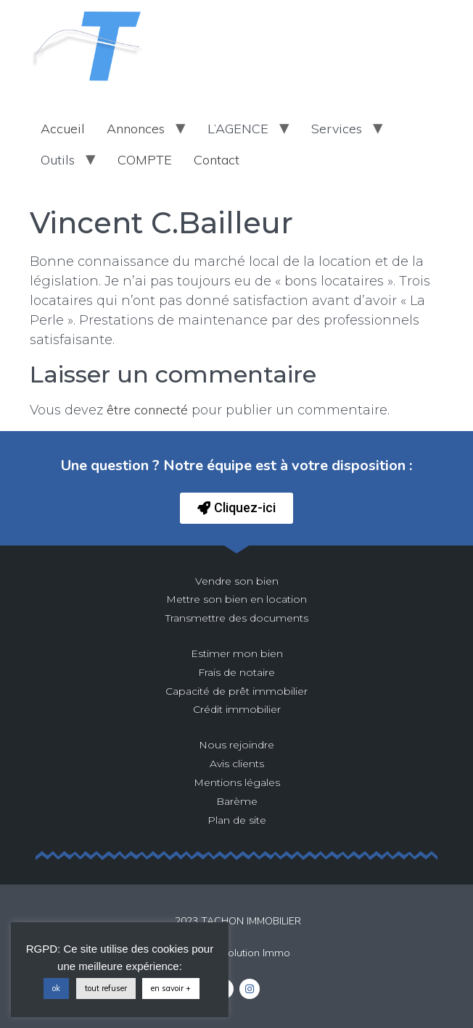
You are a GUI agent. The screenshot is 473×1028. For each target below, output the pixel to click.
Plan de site (236, 820)
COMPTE (145, 159)
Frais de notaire (236, 672)
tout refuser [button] (106, 988)
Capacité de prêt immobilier (236, 691)
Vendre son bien (237, 581)
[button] (236, 508)
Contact (216, 159)
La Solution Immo (248, 952)
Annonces (136, 128)
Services (336, 128)
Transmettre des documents (236, 617)
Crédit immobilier (237, 709)
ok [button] (56, 988)
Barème (237, 801)
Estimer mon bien (237, 653)
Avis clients (237, 763)
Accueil (63, 128)
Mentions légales (237, 782)
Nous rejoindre (236, 744)
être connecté (147, 409)
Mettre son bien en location (236, 599)
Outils (58, 159)
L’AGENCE (237, 128)
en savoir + (171, 988)
